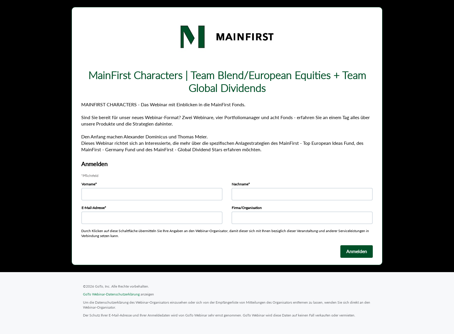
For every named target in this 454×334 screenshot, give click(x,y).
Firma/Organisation (247, 208)
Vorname (88, 184)
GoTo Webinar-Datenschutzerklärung (111, 294)
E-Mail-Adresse (93, 208)
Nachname (240, 184)
